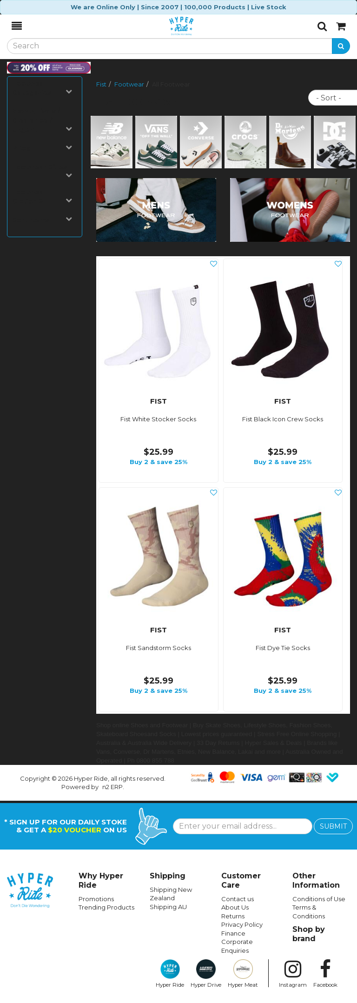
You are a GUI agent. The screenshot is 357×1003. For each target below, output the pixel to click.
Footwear (129, 84)
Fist (101, 84)
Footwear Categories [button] (42, 88)
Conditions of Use (318, 899)
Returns (233, 916)
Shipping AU (168, 906)
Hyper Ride (170, 973)
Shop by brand (308, 934)
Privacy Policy (242, 924)
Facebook (325, 973)
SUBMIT (333, 826)
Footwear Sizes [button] (42, 170)
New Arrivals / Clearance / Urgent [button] (42, 120)
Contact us (237, 899)
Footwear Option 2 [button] (42, 197)
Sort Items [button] (42, 219)
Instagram (293, 973)
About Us (235, 907)
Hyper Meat (243, 973)
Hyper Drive (206, 973)
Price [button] (42, 148)
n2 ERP (112, 786)
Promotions (96, 899)
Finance (233, 933)
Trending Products (106, 907)
